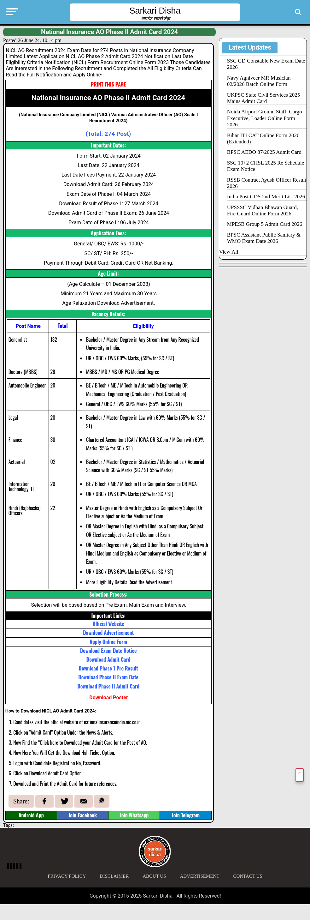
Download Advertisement (108, 632)
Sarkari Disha (154, 10)
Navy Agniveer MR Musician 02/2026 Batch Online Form (259, 81)
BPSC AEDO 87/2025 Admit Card (264, 152)
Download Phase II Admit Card (108, 686)
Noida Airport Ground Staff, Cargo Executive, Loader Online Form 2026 (264, 118)
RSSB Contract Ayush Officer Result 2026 (266, 183)
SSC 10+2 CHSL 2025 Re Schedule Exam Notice (265, 166)
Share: (21, 801)
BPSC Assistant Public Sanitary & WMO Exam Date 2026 (264, 238)
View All (228, 252)
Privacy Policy (67, 876)
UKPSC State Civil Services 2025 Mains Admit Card (263, 98)
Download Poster (108, 698)
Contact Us (247, 876)
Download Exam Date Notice (108, 650)
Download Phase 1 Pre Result (108, 668)
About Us (154, 876)
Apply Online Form (108, 642)
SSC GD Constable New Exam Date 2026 (266, 64)
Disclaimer (114, 876)
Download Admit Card (108, 659)
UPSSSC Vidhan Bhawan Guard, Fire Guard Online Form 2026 (262, 210)
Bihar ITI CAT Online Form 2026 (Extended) (263, 138)
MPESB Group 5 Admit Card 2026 (264, 224)
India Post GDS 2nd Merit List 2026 (266, 197)
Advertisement (199, 876)
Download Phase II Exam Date (108, 677)
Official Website (108, 624)
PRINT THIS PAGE (108, 84)
